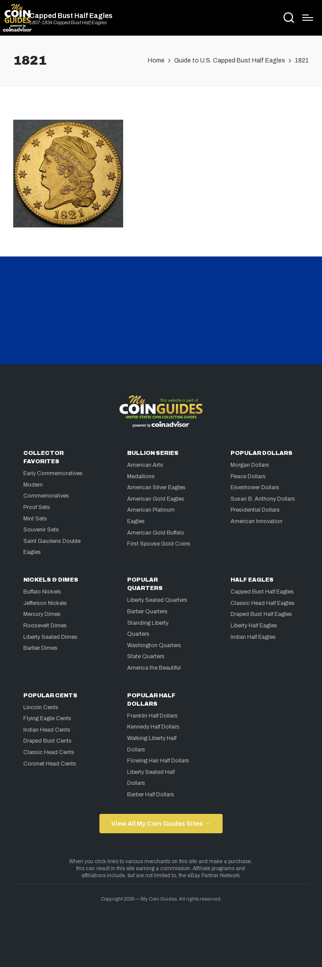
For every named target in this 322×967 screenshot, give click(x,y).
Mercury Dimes (42, 614)
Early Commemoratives (53, 473)
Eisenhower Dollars (255, 487)
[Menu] (307, 18)
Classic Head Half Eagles (263, 603)
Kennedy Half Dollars (153, 727)
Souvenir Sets (41, 530)
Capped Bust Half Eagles (71, 15)
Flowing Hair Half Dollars (158, 761)
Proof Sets (36, 507)
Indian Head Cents (46, 730)
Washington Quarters (154, 645)
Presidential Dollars (255, 510)
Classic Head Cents (48, 752)
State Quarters (146, 656)
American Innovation (256, 521)
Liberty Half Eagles (254, 626)
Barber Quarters (147, 611)
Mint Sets (35, 519)
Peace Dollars (248, 476)
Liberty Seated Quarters (157, 600)
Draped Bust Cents (47, 741)
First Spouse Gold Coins (158, 544)
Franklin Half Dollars (152, 716)
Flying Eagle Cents (47, 718)
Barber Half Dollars (150, 794)
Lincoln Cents (41, 707)
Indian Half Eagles (253, 637)
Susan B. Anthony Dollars (263, 499)
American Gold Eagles (155, 499)
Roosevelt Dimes (45, 626)
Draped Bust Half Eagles (261, 614)
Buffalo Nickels (42, 592)
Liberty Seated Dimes (50, 637)
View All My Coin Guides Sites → (160, 823)
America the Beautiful (154, 668)
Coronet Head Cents (49, 764)
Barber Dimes (40, 648)
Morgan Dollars (250, 465)
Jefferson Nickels (45, 603)
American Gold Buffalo (155, 533)
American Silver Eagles (156, 487)
